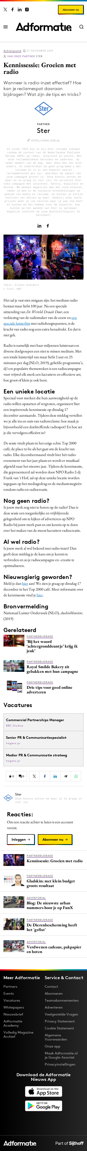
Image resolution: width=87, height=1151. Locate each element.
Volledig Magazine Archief (18, 1034)
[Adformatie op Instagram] (27, 9)
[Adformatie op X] (5, 9)
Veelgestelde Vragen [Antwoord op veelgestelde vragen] (61, 1014)
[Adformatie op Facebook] (12, 9)
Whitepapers (13, 1007)
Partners (10, 986)
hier (25, 583)
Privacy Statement (60, 1021)
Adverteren (54, 1007)
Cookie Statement (59, 1028)
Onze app (52, 1046)
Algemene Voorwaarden (56, 1037)
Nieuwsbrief (13, 1014)
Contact (51, 986)
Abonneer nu (71, 9)
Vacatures (11, 1000)
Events (8, 993)
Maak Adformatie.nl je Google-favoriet (61, 1055)
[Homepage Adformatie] (43, 27)
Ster (25, 56)
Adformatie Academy (12, 1023)
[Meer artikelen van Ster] (43, 798)
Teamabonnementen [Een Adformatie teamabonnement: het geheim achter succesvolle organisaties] (62, 1000)
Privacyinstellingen (60, 1064)
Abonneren (54, 993)
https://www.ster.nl (45, 140)
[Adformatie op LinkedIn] (20, 9)
